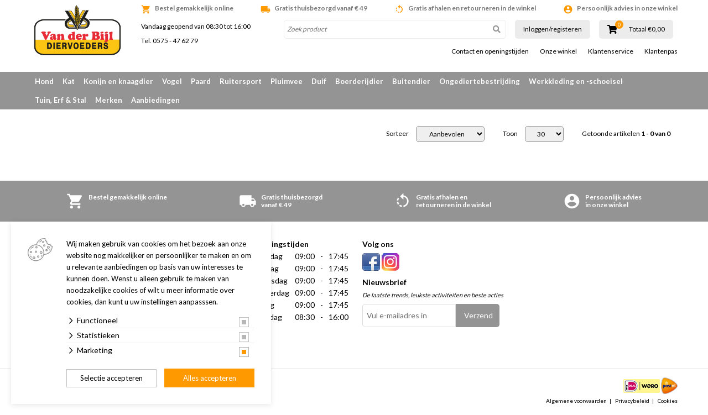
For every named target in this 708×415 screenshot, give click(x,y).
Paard (201, 81)
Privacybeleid (632, 400)
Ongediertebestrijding (479, 81)
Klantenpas (661, 51)
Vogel (172, 81)
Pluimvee (286, 81)
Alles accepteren (209, 378)
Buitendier (411, 81)
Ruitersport (241, 81)
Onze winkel (558, 51)
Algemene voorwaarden (576, 400)
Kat (69, 81)
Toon (510, 133)
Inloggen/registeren (552, 29)
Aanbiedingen (155, 100)
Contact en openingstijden (490, 51)
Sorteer (397, 133)
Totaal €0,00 (647, 29)
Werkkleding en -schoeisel (576, 81)
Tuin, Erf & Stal (60, 100)
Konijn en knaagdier (118, 81)
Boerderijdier (359, 81)
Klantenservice (610, 51)
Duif (318, 81)
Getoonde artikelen (626, 133)
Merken (108, 100)
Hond (44, 81)
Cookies (668, 400)
